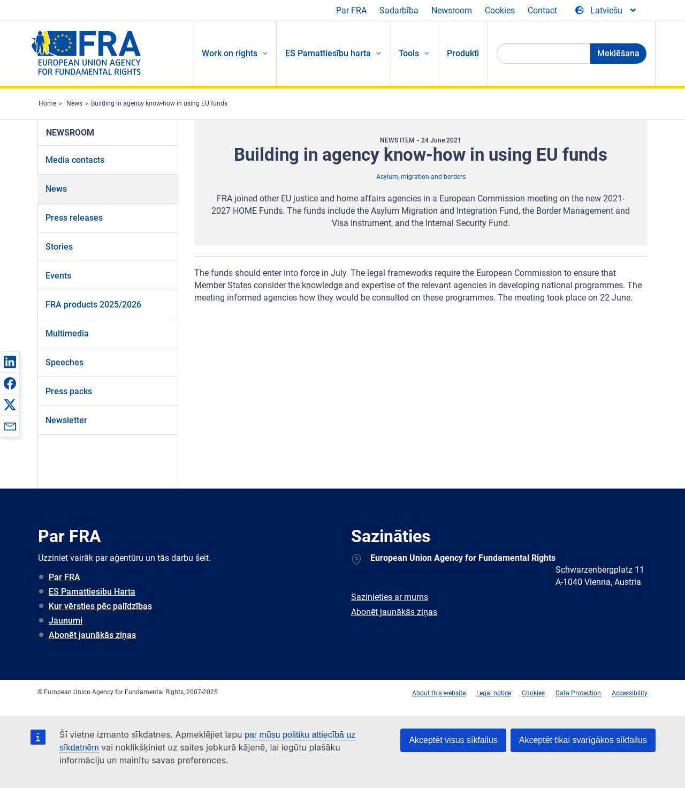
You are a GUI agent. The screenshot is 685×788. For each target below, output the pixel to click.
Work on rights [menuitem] (229, 53)
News (74, 103)
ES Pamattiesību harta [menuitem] (328, 53)
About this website (439, 693)
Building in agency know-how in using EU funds (159, 103)
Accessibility (630, 693)
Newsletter (66, 420)
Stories (59, 247)
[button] (9, 361)
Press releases (74, 218)
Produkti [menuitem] (463, 53)
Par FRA (351, 10)
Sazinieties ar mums (389, 597)
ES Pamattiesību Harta (92, 592)
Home (47, 103)
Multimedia (67, 333)
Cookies (500, 10)
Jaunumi (65, 621)
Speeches (64, 362)
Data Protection (578, 693)
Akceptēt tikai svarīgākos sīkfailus (583, 740)
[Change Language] (606, 10)
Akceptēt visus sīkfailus (453, 740)
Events (58, 276)
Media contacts (74, 160)
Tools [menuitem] (409, 53)
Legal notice (493, 693)
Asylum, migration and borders (421, 177)
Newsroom (451, 10)
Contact (542, 10)
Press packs (68, 391)
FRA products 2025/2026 (93, 304)
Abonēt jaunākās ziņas (92, 635)
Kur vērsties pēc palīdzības (100, 606)
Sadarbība (398, 10)
